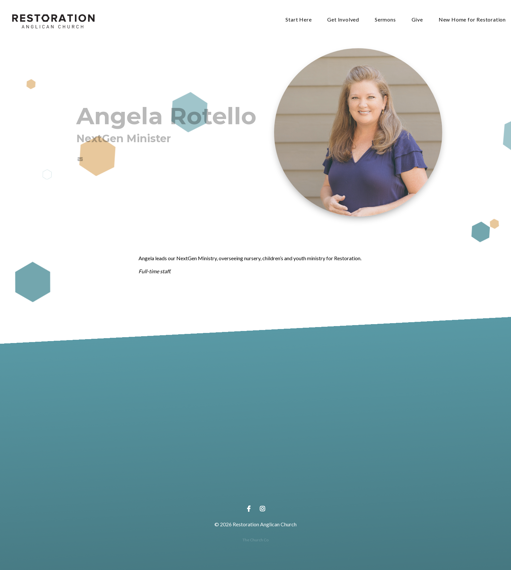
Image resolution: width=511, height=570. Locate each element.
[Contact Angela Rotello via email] (79, 159)
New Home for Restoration (472, 19)
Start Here (298, 19)
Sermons (385, 19)
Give (417, 19)
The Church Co (255, 539)
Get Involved (343, 19)
